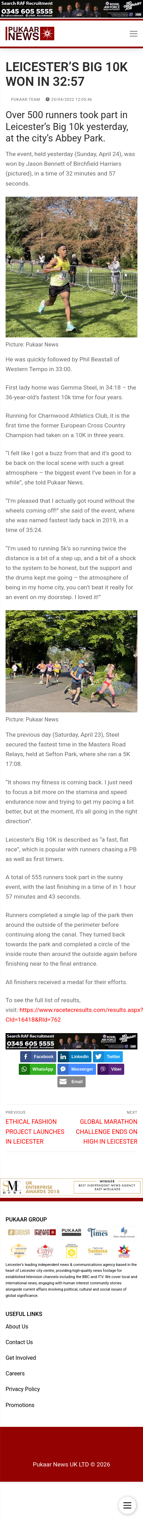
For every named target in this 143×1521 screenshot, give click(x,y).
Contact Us (19, 1342)
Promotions (20, 1405)
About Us (17, 1326)
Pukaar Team (23, 99)
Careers (15, 1373)
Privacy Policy (23, 1389)
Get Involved (21, 1358)
